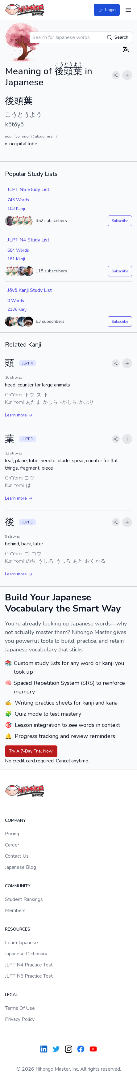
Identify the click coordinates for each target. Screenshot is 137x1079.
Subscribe (120, 220)
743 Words (18, 200)
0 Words (15, 301)
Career (12, 845)
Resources (17, 929)
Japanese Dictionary (26, 953)
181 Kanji (16, 259)
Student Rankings (24, 899)
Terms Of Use (20, 1008)
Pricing (12, 833)
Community (18, 886)
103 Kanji (16, 208)
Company (15, 820)
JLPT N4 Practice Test (29, 965)
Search (117, 37)
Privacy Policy (20, 1019)
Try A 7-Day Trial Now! (31, 751)
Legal (11, 995)
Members (15, 910)
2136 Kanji (17, 309)
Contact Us (17, 856)
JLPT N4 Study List (28, 240)
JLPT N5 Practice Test (29, 976)
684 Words (18, 250)
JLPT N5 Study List (28, 189)
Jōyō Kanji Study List (29, 290)
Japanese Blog (20, 867)
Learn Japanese (21, 942)
